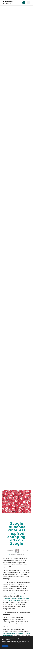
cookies (11, 638)
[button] (28, 2)
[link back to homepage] (8, 2)
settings (19, 643)
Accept (5, 646)
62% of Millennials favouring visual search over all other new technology (16, 598)
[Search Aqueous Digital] (23, 2)
